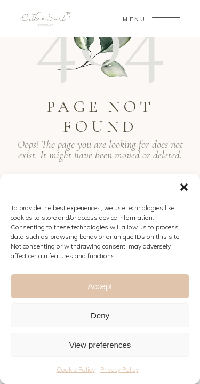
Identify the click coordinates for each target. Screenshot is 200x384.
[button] (184, 187)
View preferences (100, 344)
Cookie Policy (76, 369)
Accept (100, 286)
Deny (100, 315)
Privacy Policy (119, 369)
